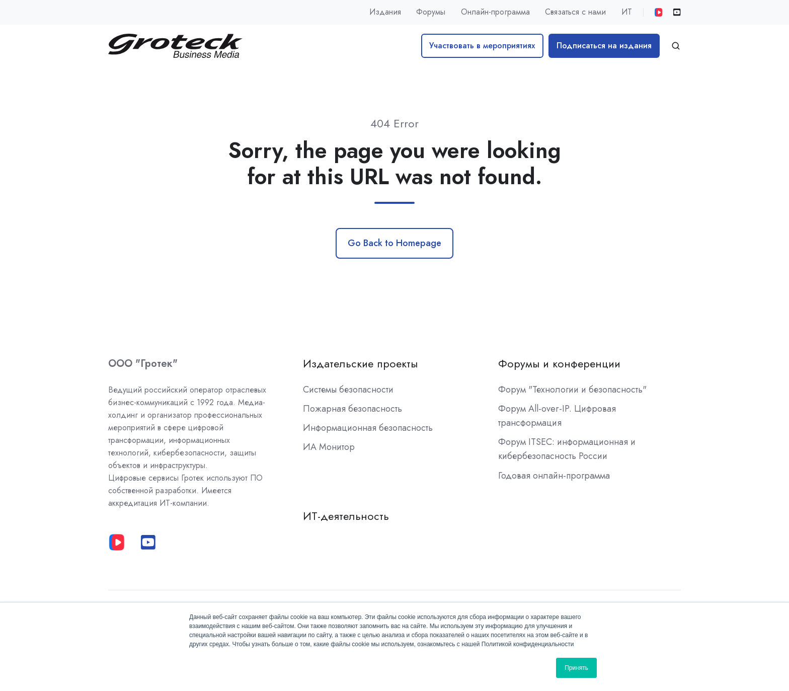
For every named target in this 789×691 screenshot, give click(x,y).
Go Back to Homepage (394, 243)
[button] (676, 46)
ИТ (626, 12)
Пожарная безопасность (352, 408)
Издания (385, 12)
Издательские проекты (360, 363)
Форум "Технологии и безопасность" (572, 389)
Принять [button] (576, 667)
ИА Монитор (329, 446)
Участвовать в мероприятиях (482, 45)
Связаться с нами (575, 12)
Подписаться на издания (604, 45)
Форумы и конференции (559, 363)
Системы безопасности (348, 389)
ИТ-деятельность (346, 516)
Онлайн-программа (495, 12)
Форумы (430, 12)
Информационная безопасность (368, 427)
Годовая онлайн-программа (554, 475)
